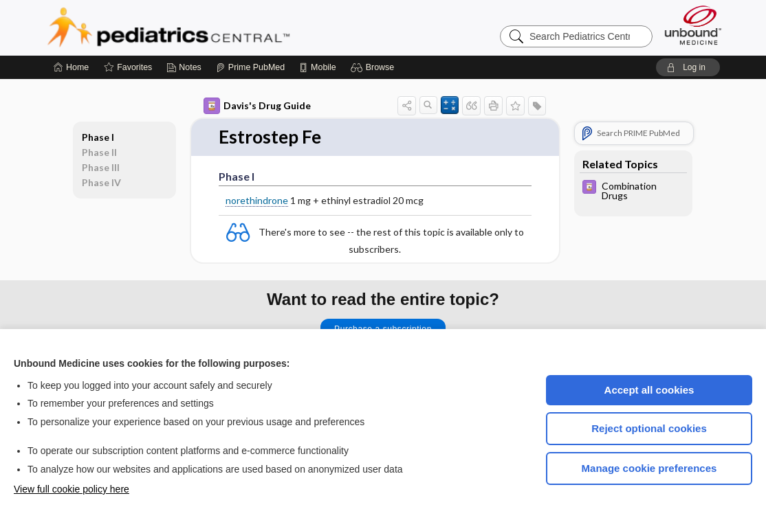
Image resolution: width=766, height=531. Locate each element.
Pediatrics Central (218, 27)
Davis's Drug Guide (257, 106)
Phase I (98, 137)
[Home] (71, 67)
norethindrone (257, 200)
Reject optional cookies (649, 428)
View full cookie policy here (71, 489)
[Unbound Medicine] (693, 25)
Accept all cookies (649, 390)
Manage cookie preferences (649, 468)
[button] (374, 67)
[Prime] (250, 67)
